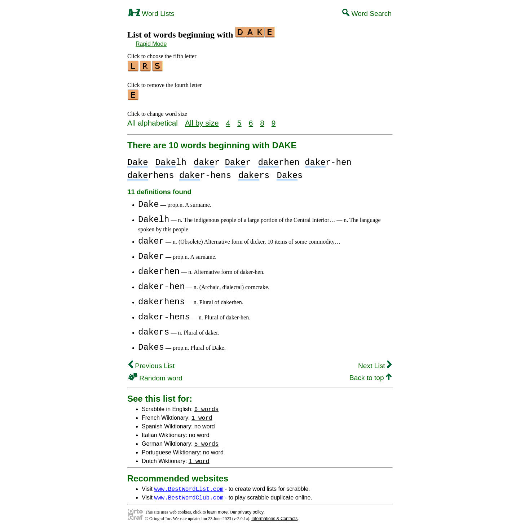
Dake (148, 202)
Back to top (370, 375)
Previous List (151, 363)
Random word (155, 376)
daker (151, 239)
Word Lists (151, 13)
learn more (217, 509)
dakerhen (159, 269)
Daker (151, 254)
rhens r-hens (179, 173)
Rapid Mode (151, 44)
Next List (375, 363)
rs (253, 173)
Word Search (367, 13)
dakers (153, 330)
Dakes (151, 345)
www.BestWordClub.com (188, 495)
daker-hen (161, 285)
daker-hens (164, 315)
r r (222, 160)
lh (170, 160)
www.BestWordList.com (188, 486)
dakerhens (161, 300)
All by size (202, 121)
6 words (206, 407)
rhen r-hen (304, 160)
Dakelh (153, 217)
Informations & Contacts (274, 516)
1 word (201, 415)
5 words (206, 441)
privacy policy (251, 509)
